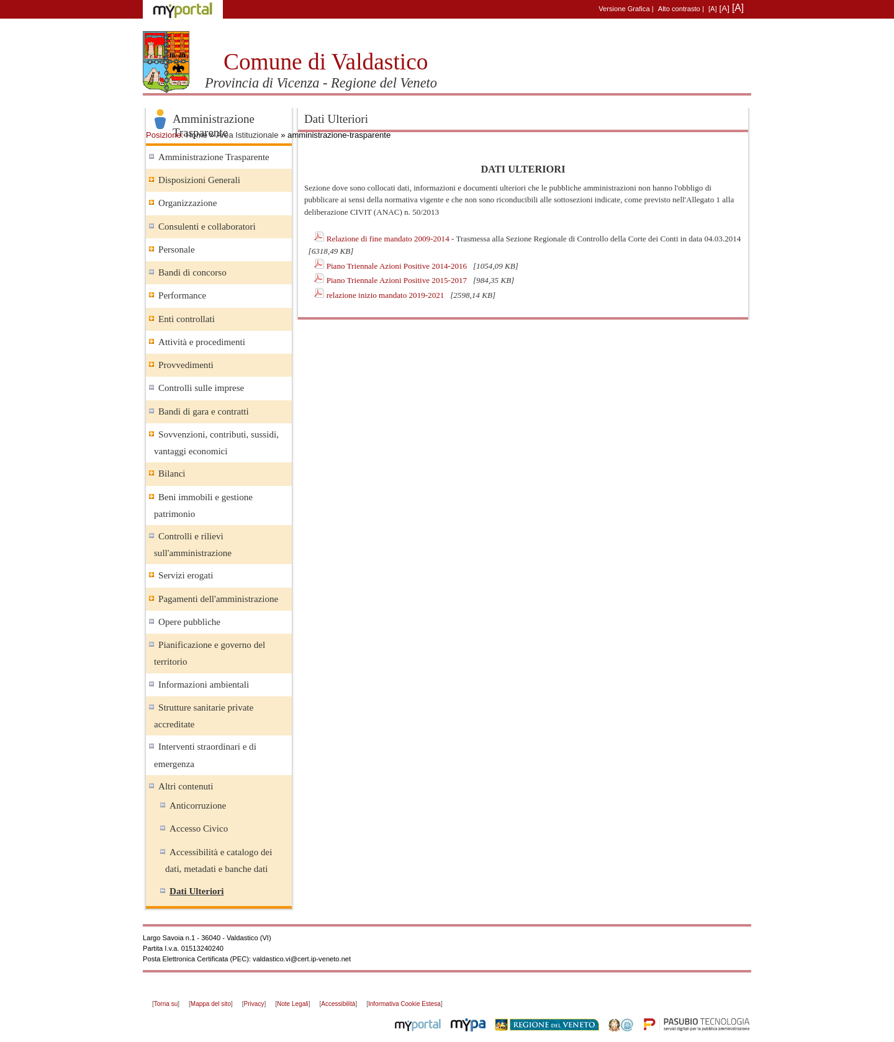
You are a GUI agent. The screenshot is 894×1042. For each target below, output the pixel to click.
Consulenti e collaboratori (207, 226)
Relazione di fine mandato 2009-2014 (389, 238)
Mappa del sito (211, 1003)
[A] (712, 8)
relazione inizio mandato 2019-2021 (386, 295)
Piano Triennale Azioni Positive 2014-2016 (398, 266)
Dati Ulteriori (196, 891)
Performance (182, 295)
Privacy (254, 1003)
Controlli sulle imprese (201, 388)
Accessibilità (338, 1003)
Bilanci (172, 473)
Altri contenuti (185, 786)
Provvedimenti (186, 365)
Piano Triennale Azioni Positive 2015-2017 (398, 280)
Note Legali (293, 1003)
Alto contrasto (679, 8)
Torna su (166, 1003)
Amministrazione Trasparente (213, 157)
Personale (176, 249)
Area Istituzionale (247, 135)
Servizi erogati (185, 575)
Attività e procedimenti (201, 342)
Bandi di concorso (192, 272)
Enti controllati (186, 319)
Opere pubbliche (189, 622)
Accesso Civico (198, 828)
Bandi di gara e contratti (203, 411)
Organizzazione (187, 203)
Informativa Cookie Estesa (404, 1003)
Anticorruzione (197, 806)
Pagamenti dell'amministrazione (218, 599)
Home (196, 135)
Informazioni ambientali (203, 684)
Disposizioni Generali (199, 180)
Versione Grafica (623, 8)
